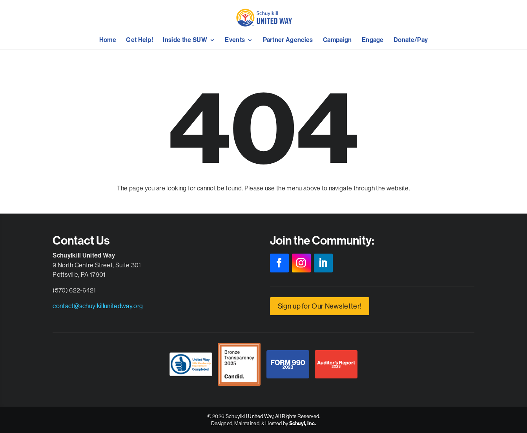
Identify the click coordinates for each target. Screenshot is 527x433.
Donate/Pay (411, 40)
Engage (373, 40)
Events (235, 40)
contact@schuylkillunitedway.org (98, 306)
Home (107, 40)
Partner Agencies (288, 40)
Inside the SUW (185, 40)
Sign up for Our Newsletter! (320, 306)
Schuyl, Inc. (302, 423)
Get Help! (139, 40)
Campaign (337, 40)
